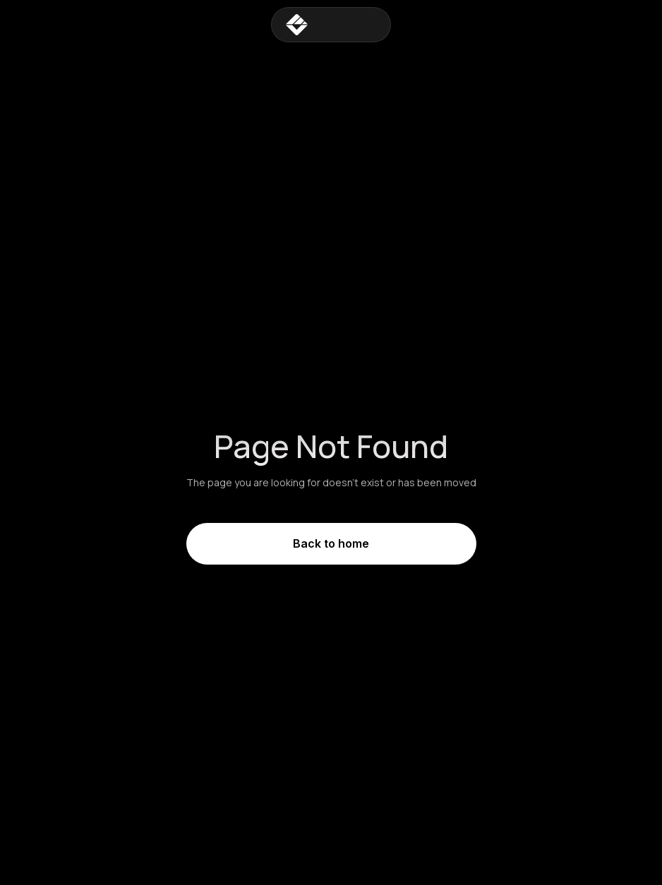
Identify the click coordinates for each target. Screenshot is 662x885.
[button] (376, 25)
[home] (317, 24)
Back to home (331, 543)
